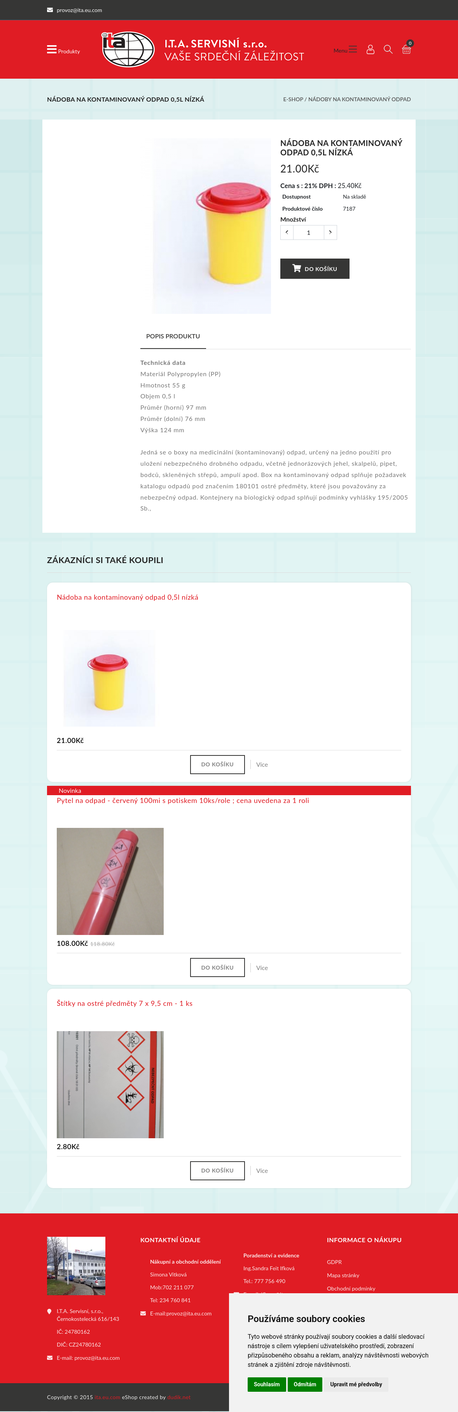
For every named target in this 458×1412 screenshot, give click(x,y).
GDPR (334, 1263)
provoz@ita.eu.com (97, 1358)
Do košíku (314, 268)
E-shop (293, 99)
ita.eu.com (108, 1397)
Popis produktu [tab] (173, 336)
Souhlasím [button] (267, 1384)
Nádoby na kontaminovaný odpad (359, 99)
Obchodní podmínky (351, 1289)
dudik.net (180, 1397)
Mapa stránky (343, 1276)
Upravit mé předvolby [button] (356, 1384)
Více (263, 764)
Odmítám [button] (305, 1384)
